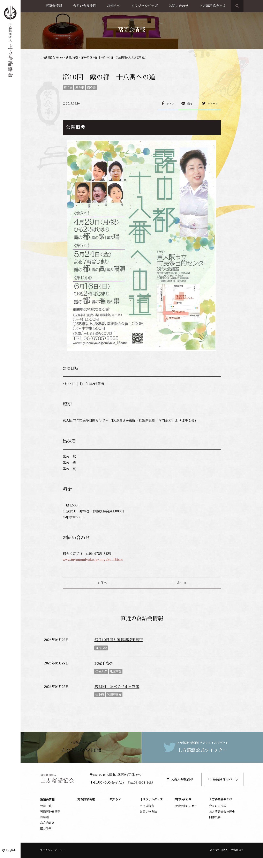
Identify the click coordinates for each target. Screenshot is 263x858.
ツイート (213, 103)
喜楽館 (44, 817)
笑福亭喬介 (114, 694)
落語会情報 (54, 6)
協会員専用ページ (223, 779)
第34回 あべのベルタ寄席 (116, 687)
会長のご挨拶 (217, 806)
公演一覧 (46, 806)
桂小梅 (99, 694)
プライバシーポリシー (52, 850)
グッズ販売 (147, 806)
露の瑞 (68, 87)
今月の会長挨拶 (84, 6)
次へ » (181, 583)
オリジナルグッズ (144, 6)
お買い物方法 (148, 811)
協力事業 (46, 828)
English (11, 850)
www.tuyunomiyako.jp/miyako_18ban (93, 559)
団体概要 (214, 817)
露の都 (79, 87)
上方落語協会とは (212, 6)
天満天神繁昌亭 (180, 779)
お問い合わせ (178, 6)
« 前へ (102, 583)
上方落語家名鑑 (85, 799)
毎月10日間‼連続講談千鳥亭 (118, 640)
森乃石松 (101, 648)
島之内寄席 (47, 822)
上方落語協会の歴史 (222, 811)
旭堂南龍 (115, 671)
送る (189, 103)
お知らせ (113, 6)
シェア (170, 103)
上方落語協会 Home (51, 57)
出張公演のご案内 (185, 806)
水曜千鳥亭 (103, 663)
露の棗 (91, 87)
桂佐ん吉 (101, 671)
